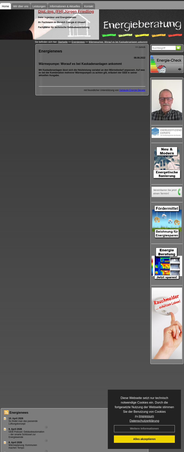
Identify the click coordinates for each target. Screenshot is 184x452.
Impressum (146, 416)
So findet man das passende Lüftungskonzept (23, 422)
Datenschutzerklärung (144, 420)
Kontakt (88, 6)
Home (5, 6)
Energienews (19, 412)
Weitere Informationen (144, 428)
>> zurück (140, 47)
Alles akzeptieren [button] (144, 439)
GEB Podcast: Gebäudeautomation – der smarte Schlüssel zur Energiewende (26, 434)
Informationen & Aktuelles (65, 6)
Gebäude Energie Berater (132, 90)
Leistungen (39, 6)
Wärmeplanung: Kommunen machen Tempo (23, 446)
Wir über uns (20, 6)
